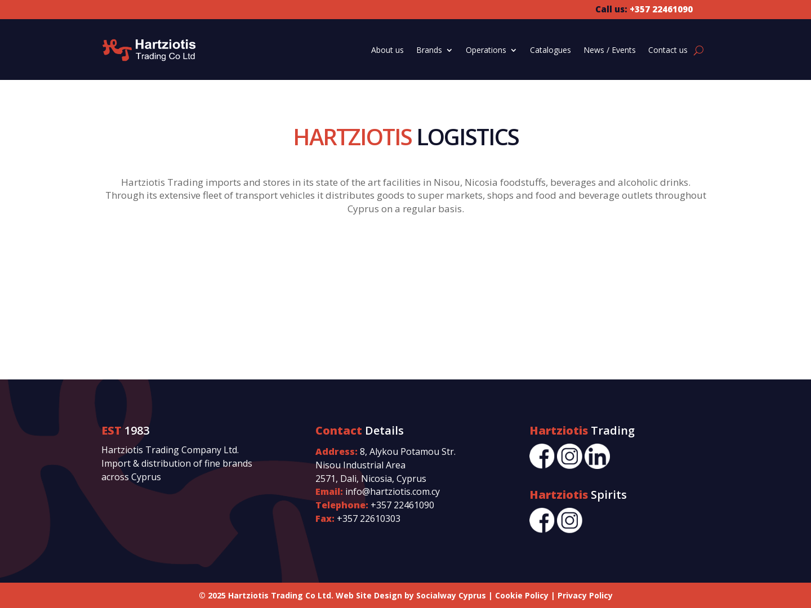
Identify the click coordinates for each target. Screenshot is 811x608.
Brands (429, 49)
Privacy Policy (585, 595)
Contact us (668, 49)
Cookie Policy (522, 595)
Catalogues (550, 49)
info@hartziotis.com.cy (392, 491)
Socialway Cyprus (451, 595)
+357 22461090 (402, 505)
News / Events (609, 49)
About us (387, 49)
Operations (486, 49)
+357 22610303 (368, 518)
